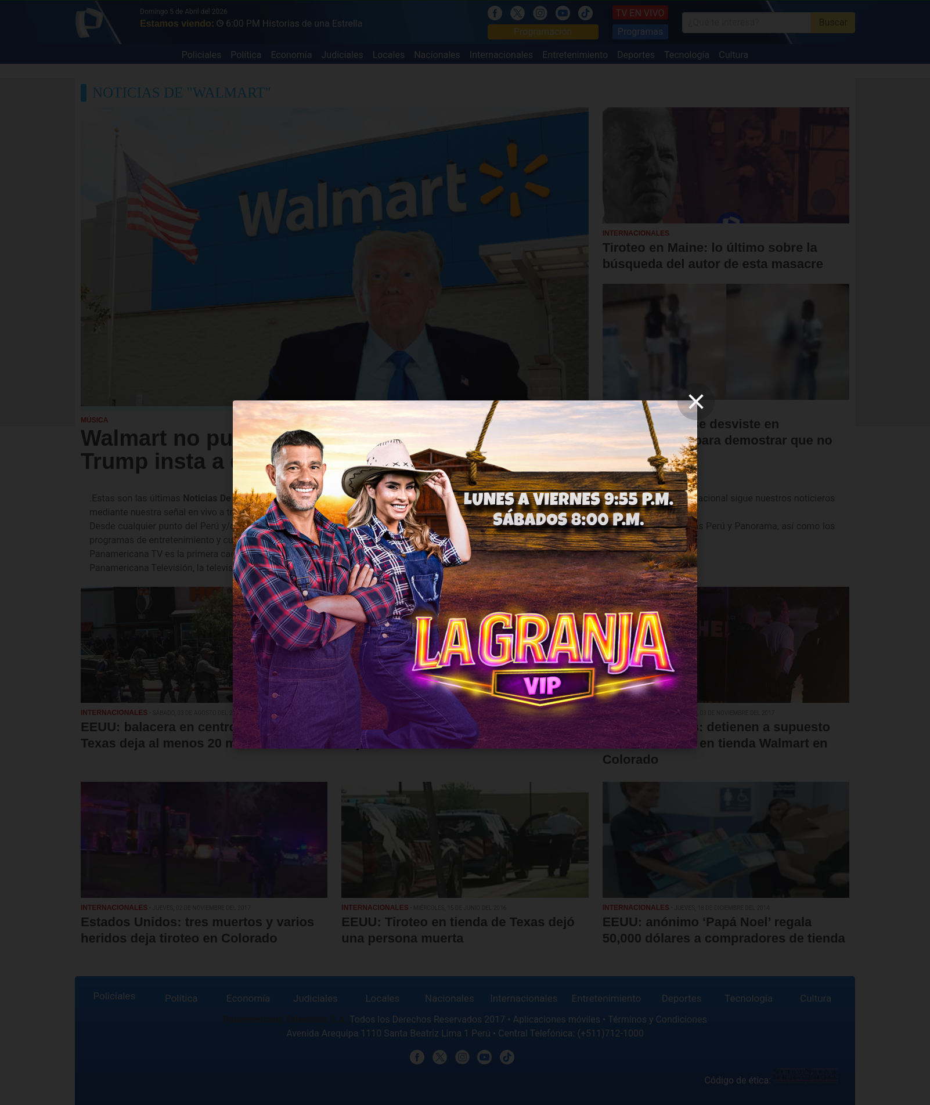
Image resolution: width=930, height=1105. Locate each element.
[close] (696, 401)
